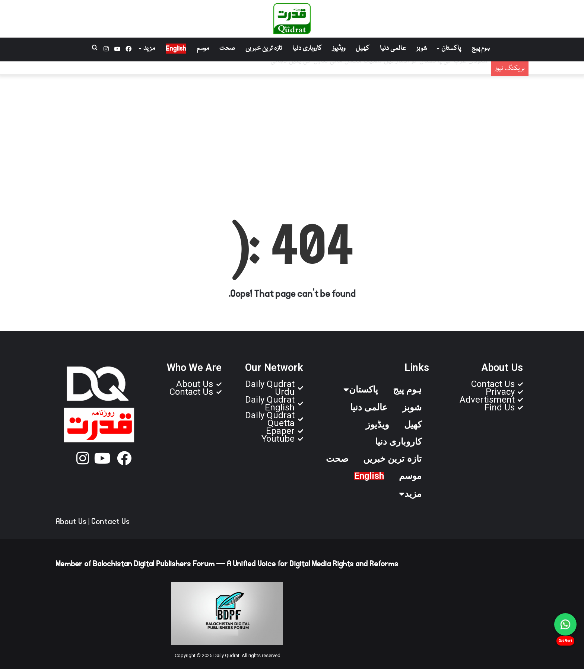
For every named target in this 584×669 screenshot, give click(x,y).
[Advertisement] (292, 134)
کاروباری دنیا (307, 49)
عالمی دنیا (393, 49)
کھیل (362, 49)
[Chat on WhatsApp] (565, 624)
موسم (203, 49)
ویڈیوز (338, 49)
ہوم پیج (481, 49)
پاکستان (451, 49)
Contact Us (110, 522)
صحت (227, 49)
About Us (70, 522)
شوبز (421, 49)
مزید (149, 49)
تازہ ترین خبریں (263, 49)
